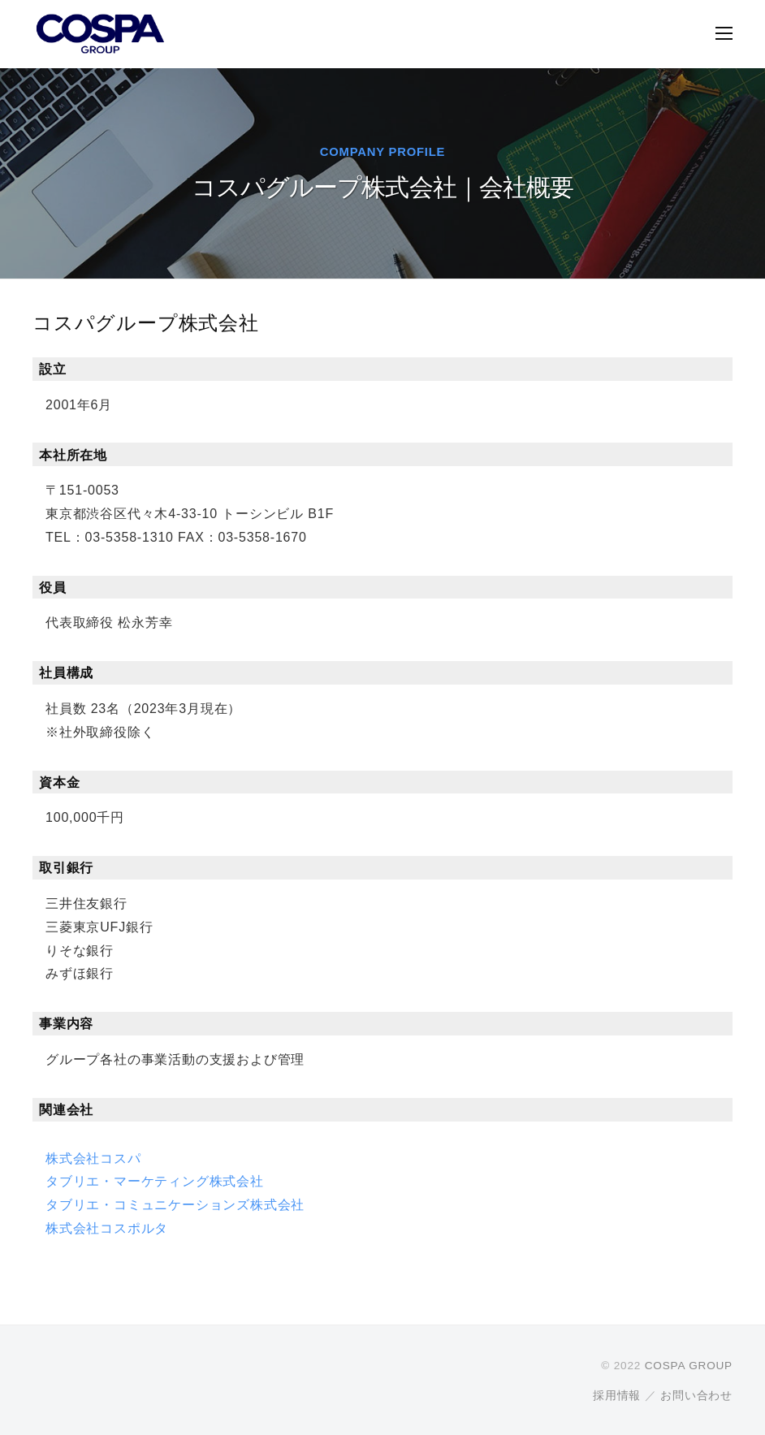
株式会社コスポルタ (106, 1228)
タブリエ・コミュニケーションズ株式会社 (175, 1205)
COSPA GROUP (689, 1365)
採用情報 (617, 1396)
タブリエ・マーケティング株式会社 (154, 1181)
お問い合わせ (696, 1396)
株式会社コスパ (93, 1158)
